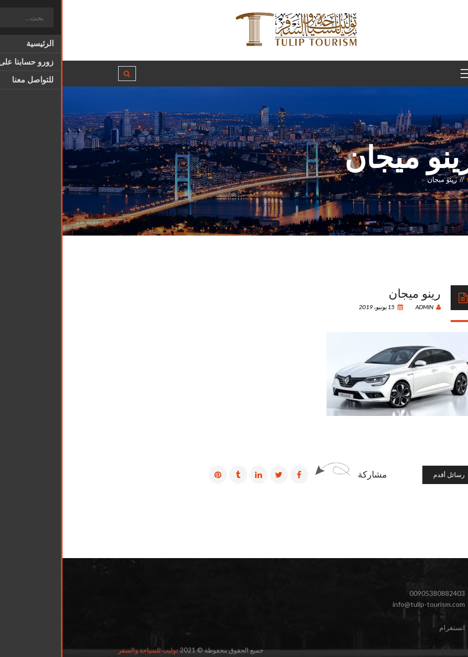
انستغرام (389, 627)
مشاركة (310, 474)
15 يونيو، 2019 (318, 307)
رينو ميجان (352, 292)
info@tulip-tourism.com (366, 604)
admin (365, 307)
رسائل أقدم (386, 475)
